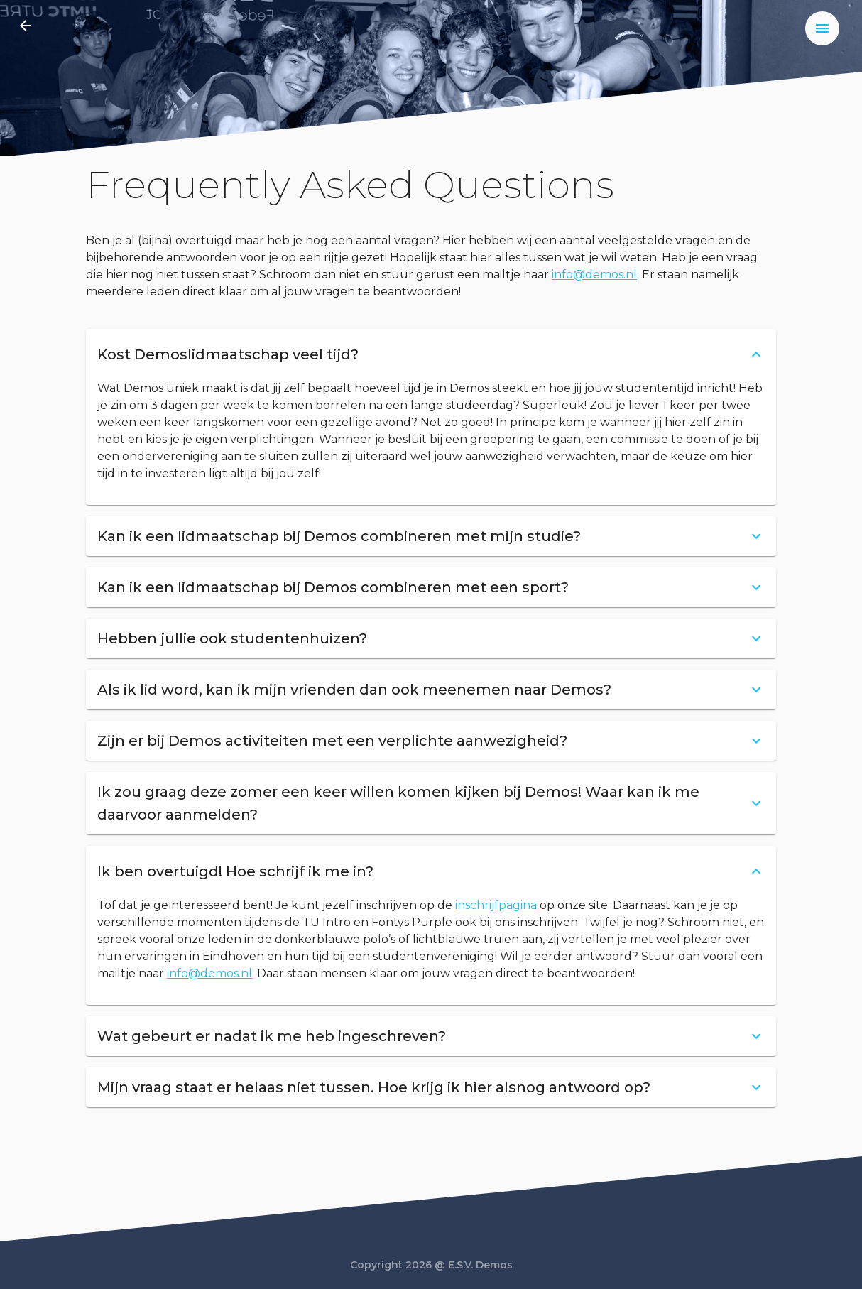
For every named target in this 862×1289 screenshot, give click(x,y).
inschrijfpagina (496, 905)
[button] (431, 354)
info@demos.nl (594, 274)
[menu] (822, 28)
